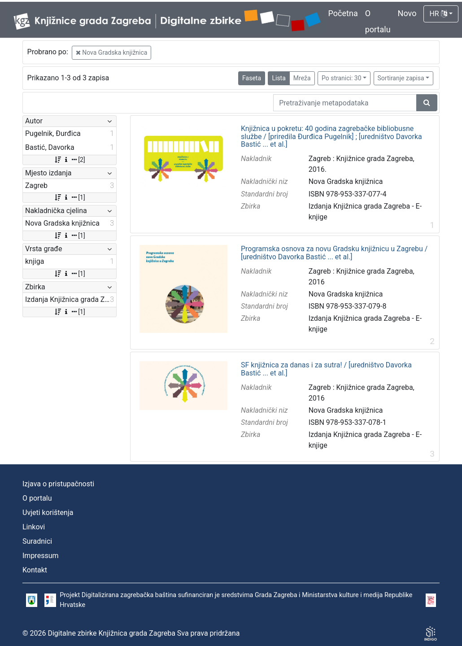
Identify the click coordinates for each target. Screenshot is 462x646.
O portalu (37, 498)
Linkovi (33, 527)
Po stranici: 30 (342, 78)
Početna (343, 13)
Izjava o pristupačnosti (58, 484)
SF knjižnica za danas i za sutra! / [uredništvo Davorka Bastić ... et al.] (326, 369)
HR (438, 13)
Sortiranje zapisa (401, 78)
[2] (69, 159)
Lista (278, 78)
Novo (407, 13)
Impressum (40, 555)
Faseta (251, 78)
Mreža (302, 78)
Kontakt (34, 570)
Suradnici (37, 541)
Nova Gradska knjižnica (112, 52)
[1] (69, 197)
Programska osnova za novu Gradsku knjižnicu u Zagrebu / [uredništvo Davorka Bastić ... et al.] (334, 253)
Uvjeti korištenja (47, 512)
